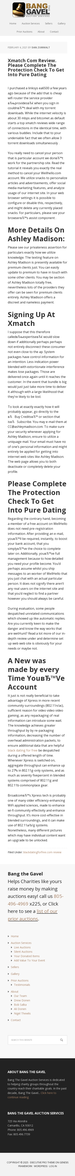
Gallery (15, 974)
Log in (53, 1166)
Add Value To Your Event (29, 960)
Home (15, 936)
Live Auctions (22, 947)
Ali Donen (20, 1009)
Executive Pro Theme (42, 1162)
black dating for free (23, 750)
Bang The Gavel (37, 9)
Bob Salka (20, 1004)
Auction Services (21, 943)
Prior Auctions (20, 980)
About (14, 991)
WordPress (40, 1166)
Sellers (15, 967)
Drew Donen (22, 1000)
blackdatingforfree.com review (42, 852)
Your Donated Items (27, 956)
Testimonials (22, 985)
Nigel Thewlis (22, 1013)
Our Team (20, 996)
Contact (16, 1020)
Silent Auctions (23, 951)
